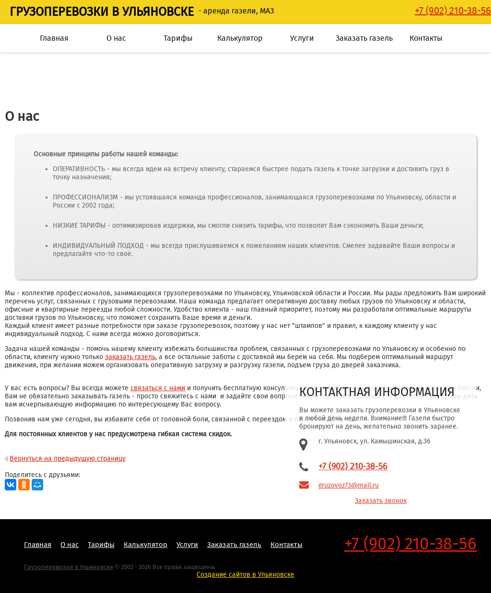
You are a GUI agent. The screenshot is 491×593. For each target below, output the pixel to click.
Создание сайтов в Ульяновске (245, 574)
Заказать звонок (381, 501)
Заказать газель (364, 38)
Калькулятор (240, 38)
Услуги (302, 38)
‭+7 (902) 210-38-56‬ (453, 10)
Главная (54, 38)
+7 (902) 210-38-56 (352, 466)
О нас (116, 38)
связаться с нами (157, 388)
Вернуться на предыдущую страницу (68, 458)
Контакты (426, 38)
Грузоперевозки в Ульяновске (102, 12)
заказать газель (130, 357)
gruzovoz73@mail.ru (348, 485)
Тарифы (178, 38)
